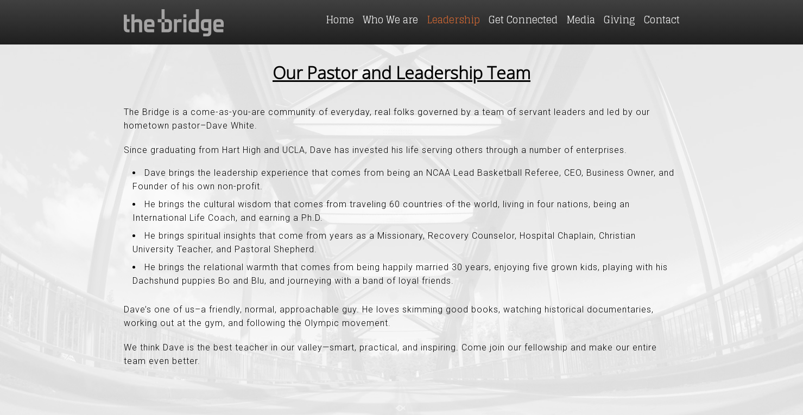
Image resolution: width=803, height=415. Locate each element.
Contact (662, 19)
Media (580, 19)
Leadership (453, 19)
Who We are (390, 19)
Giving (619, 19)
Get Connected (523, 19)
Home (340, 19)
